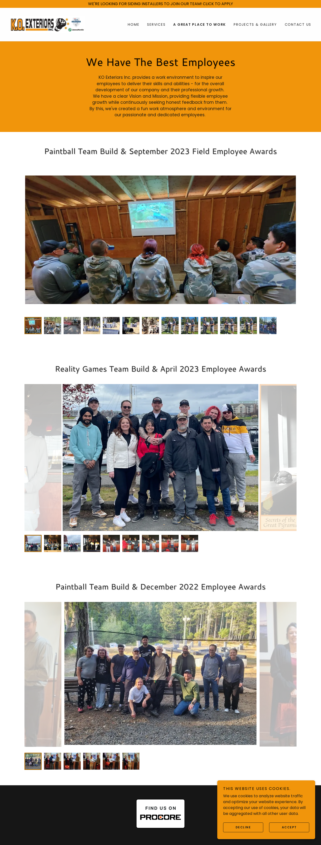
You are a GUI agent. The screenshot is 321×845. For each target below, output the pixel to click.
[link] (47, 24)
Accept (289, 827)
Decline (243, 827)
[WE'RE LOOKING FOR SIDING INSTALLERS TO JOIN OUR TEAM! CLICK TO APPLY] (160, 4)
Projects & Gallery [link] (255, 24)
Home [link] (133, 24)
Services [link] (156, 24)
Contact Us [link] (298, 24)
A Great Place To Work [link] (199, 24)
